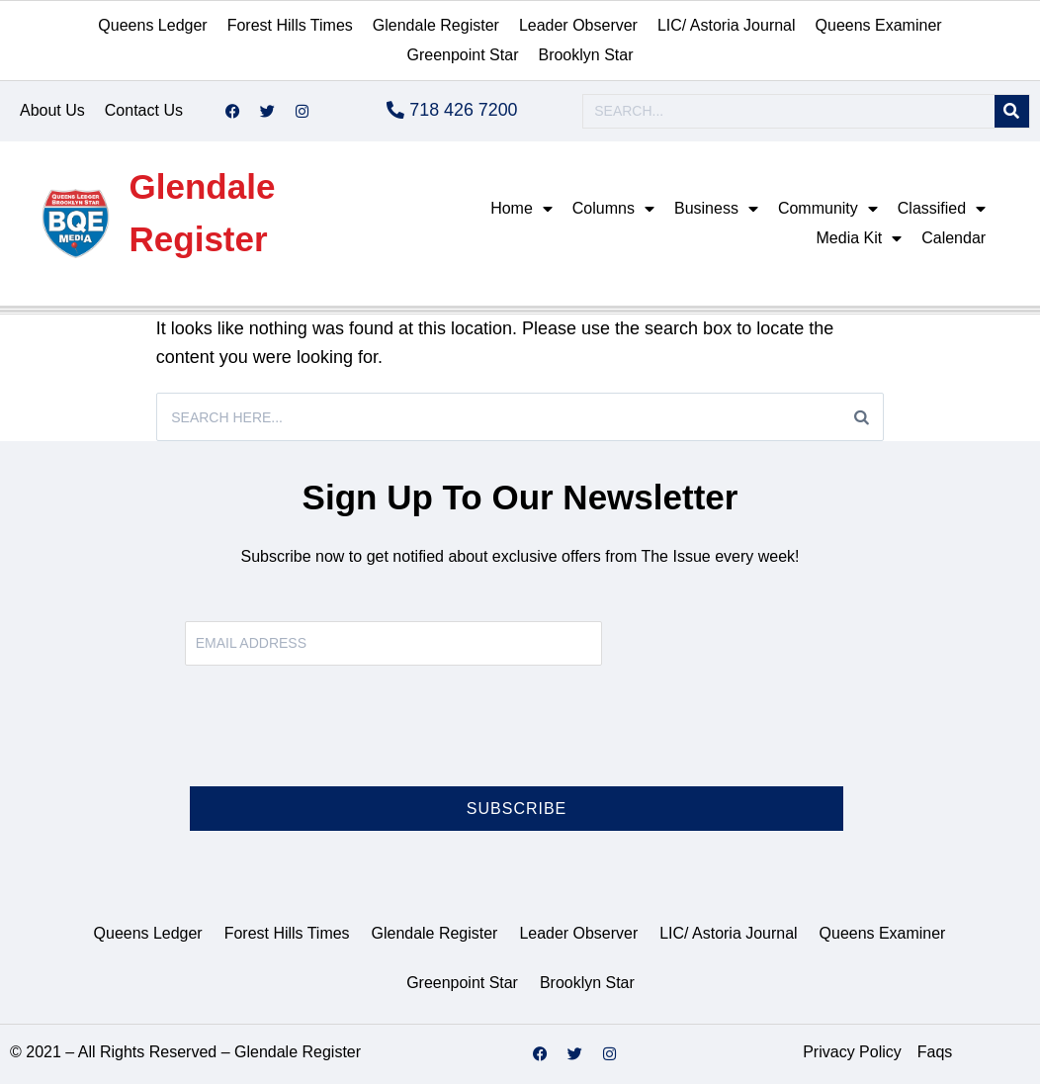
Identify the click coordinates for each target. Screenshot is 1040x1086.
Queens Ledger (152, 25)
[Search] (1012, 112)
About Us (52, 111)
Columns (613, 210)
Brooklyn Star (585, 54)
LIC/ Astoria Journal (726, 25)
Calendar (953, 238)
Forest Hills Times (290, 25)
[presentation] (335, 739)
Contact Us (144, 111)
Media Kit (860, 239)
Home (521, 210)
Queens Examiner (879, 25)
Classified (942, 210)
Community (828, 210)
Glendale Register (436, 25)
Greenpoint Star (463, 54)
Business (716, 210)
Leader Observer (578, 25)
